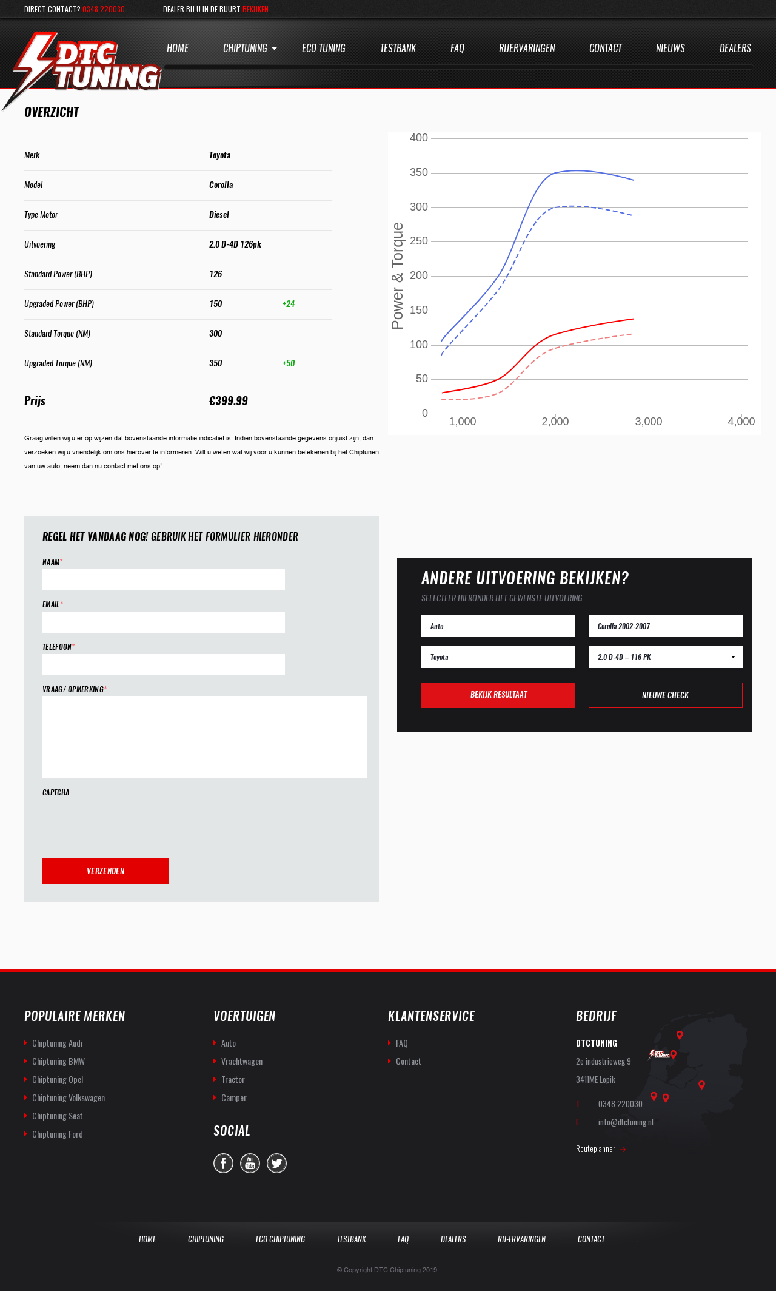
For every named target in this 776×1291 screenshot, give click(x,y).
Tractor (233, 1079)
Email (52, 604)
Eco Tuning (324, 48)
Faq (457, 48)
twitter (277, 1163)
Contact (605, 48)
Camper (234, 1097)
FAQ (402, 1042)
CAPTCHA (55, 792)
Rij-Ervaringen (522, 1239)
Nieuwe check (665, 695)
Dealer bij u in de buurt (216, 9)
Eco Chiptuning (280, 1239)
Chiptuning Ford (57, 1133)
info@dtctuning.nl (626, 1122)
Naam (52, 562)
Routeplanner (595, 1148)
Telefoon (58, 647)
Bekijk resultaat (498, 694)
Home (178, 48)
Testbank (398, 48)
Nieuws (670, 48)
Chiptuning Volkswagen (68, 1097)
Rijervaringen (527, 48)
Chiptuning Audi (57, 1042)
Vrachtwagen (242, 1060)
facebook (223, 1163)
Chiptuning (245, 48)
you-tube (250, 1163)
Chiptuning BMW (58, 1060)
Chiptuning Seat (57, 1115)
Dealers (735, 48)
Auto (228, 1042)
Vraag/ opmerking (74, 689)
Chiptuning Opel (57, 1079)
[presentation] (134, 823)
